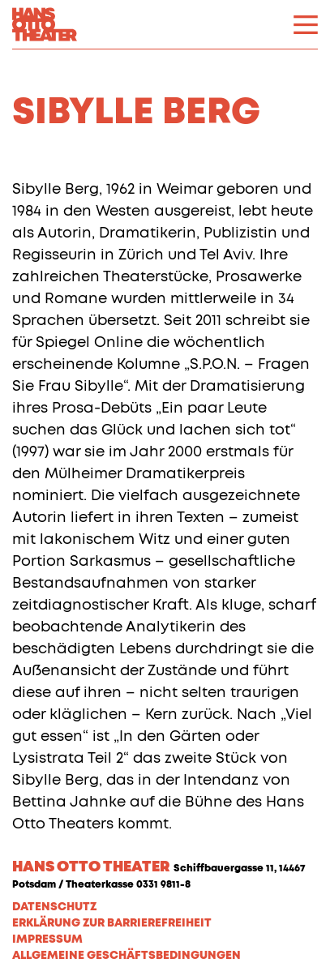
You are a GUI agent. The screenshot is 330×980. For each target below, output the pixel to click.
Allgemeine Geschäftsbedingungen (126, 955)
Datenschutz (54, 907)
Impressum (47, 939)
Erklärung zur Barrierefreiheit (112, 923)
